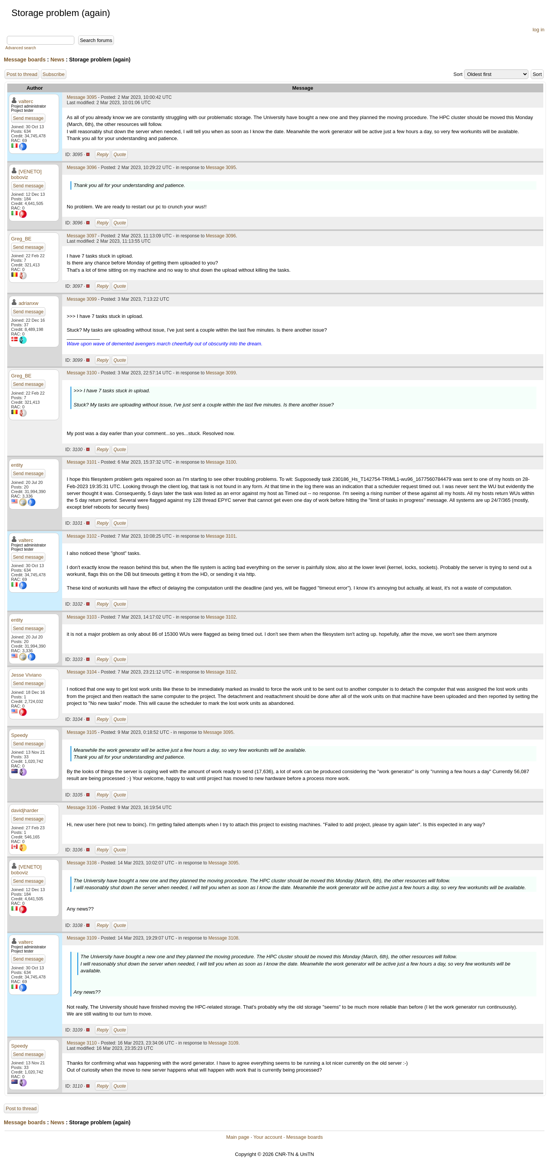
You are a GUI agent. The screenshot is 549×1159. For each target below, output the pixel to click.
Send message (28, 118)
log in (538, 29)
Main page (237, 1137)
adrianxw (29, 303)
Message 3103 (82, 617)
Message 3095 (82, 97)
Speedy (19, 735)
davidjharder (25, 810)
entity (17, 465)
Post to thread (21, 74)
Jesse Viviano (26, 675)
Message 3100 (82, 373)
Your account (267, 1137)
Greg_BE (21, 239)
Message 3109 (82, 938)
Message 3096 (82, 167)
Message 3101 (82, 462)
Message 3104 (82, 672)
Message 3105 (82, 732)
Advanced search (20, 48)
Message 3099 (82, 299)
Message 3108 (82, 863)
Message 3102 (82, 536)
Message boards (25, 59)
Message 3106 (82, 807)
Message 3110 (82, 1043)
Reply (103, 154)
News (57, 59)
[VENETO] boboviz (26, 174)
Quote (120, 154)
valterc (26, 101)
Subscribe (54, 74)
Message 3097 (82, 236)
